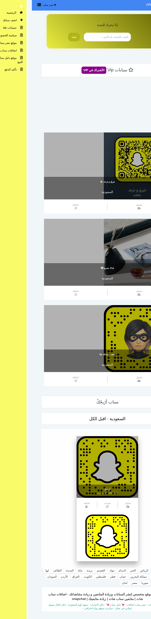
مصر (102, 582)
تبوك (80, 570)
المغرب (135, 582)
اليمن (124, 582)
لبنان (93, 582)
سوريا (113, 582)
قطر (81, 576)
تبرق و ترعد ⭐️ (75, 181)
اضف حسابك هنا (75, 354)
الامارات (124, 576)
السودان (20, 576)
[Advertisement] (75, 106)
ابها (15, 570)
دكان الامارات (65, 604)
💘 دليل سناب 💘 (83, 604)
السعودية (75, 192)
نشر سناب (17, 5)
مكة (48, 570)
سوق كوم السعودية (46, 604)
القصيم (69, 570)
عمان (91, 576)
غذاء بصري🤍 (75, 268)
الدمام (90, 570)
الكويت (56, 576)
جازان (136, 576)
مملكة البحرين (106, 576)
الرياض (112, 570)
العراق (44, 576)
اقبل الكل (65, 418)
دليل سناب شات (124, 604)
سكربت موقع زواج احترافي (67, 608)
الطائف (25, 570)
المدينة (38, 570)
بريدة (58, 570)
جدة (123, 570)
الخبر (101, 570)
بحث (42, 37)
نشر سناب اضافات (129, 5)
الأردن (32, 576)
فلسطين (69, 576)
